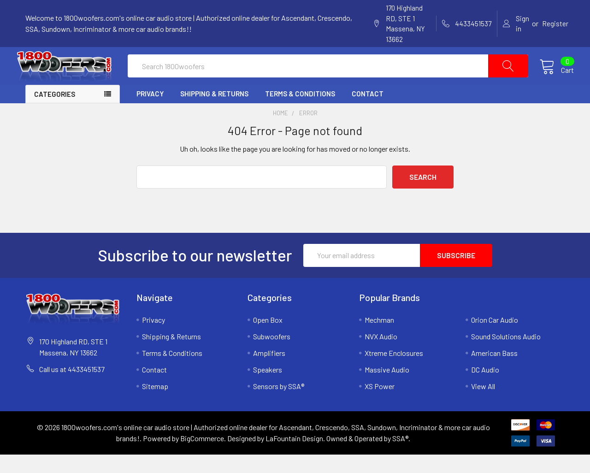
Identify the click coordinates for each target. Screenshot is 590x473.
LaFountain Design (294, 456)
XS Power (380, 404)
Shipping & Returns (214, 112)
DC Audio (485, 388)
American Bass (494, 371)
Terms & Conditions (300, 112)
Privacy (150, 112)
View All (483, 404)
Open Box (268, 338)
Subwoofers (271, 354)
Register (555, 23)
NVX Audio (381, 354)
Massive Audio (387, 388)
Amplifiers (269, 371)
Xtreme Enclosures (394, 371)
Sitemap (155, 404)
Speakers (267, 388)
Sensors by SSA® (278, 404)
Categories (54, 112)
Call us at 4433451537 (72, 387)
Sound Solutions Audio (506, 354)
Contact (368, 112)
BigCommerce (202, 456)
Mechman (379, 338)
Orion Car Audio (494, 338)
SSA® (400, 456)
